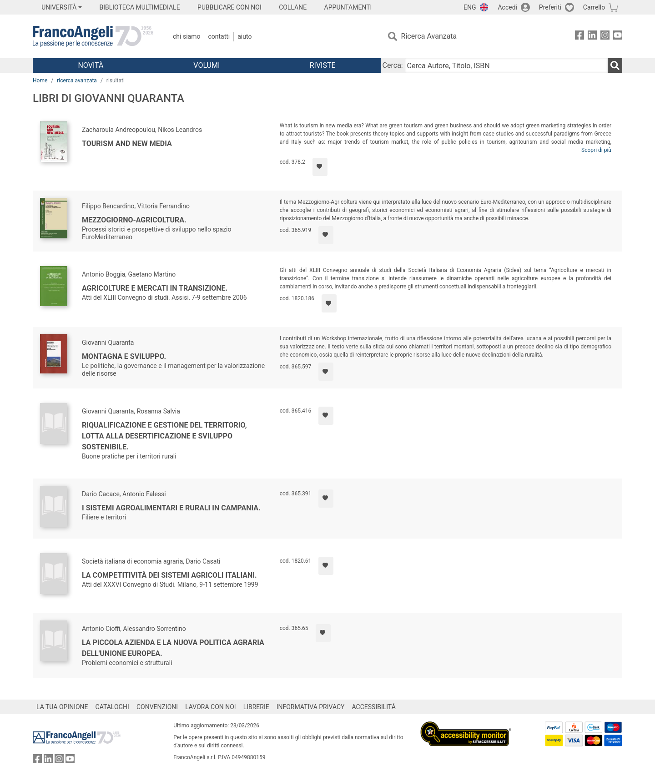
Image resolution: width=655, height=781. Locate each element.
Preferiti (550, 7)
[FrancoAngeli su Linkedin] (592, 36)
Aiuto (244, 36)
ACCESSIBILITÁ (374, 706)
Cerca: (393, 65)
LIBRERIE (256, 706)
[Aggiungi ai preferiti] (320, 167)
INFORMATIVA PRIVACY (311, 706)
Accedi (507, 7)
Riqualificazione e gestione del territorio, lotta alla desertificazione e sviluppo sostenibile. (164, 436)
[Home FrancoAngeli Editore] (93, 36)
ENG (470, 7)
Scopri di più (596, 150)
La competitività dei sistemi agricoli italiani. (169, 575)
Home (40, 80)
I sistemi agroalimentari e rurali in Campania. (171, 508)
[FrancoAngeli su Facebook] (579, 36)
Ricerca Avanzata (429, 36)
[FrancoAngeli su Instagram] (605, 36)
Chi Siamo (186, 36)
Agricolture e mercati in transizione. (154, 288)
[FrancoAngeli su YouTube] (617, 36)
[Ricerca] (615, 65)
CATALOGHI (112, 706)
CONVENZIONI (157, 706)
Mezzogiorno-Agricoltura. (134, 220)
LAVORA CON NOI (210, 706)
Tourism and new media (127, 143)
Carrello (594, 7)
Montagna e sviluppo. (124, 356)
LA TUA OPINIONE (62, 706)
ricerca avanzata (77, 80)
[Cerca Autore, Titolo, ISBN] (506, 65)
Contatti (219, 36)
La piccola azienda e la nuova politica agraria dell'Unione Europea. (173, 648)
